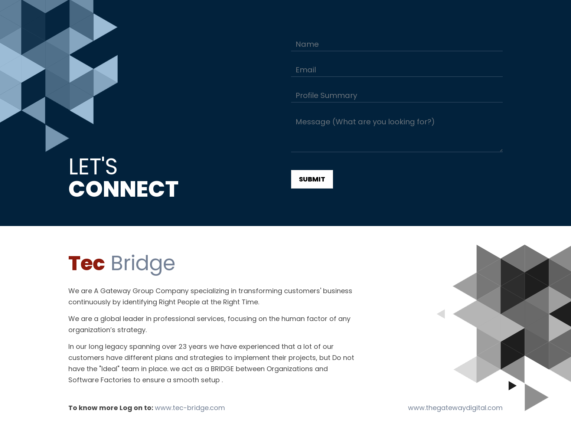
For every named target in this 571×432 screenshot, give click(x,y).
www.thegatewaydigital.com (455, 407)
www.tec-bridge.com (190, 407)
